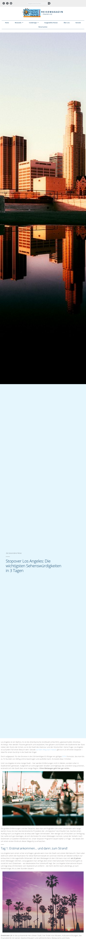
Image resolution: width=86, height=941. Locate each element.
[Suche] (49, 3)
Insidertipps (33, 22)
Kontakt (78, 22)
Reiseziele (19, 22)
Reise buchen (43, 27)
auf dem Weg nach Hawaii (46, 749)
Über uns (67, 22)
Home (7, 22)
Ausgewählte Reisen (51, 22)
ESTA (64, 756)
